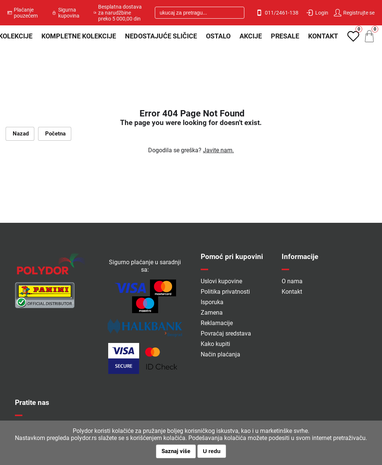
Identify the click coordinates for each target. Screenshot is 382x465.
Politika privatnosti (225, 291)
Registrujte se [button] (354, 12)
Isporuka (212, 302)
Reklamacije (217, 323)
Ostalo (218, 36)
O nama (292, 281)
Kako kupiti (215, 343)
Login (317, 12)
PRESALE (285, 36)
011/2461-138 (277, 12)
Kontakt (323, 36)
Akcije (250, 36)
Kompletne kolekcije (78, 36)
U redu (212, 451)
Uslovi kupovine (221, 281)
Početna (55, 133)
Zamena (212, 312)
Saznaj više (176, 451)
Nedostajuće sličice (161, 36)
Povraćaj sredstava (226, 333)
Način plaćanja (220, 354)
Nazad (20, 133)
